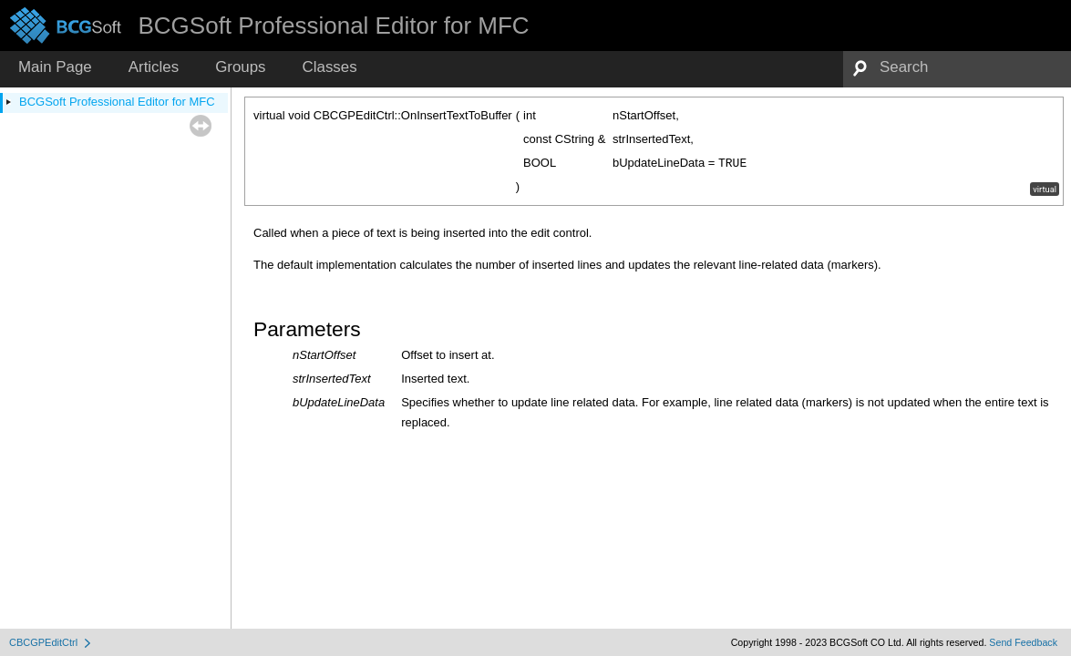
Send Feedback (1023, 642)
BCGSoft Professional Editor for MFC (117, 101)
